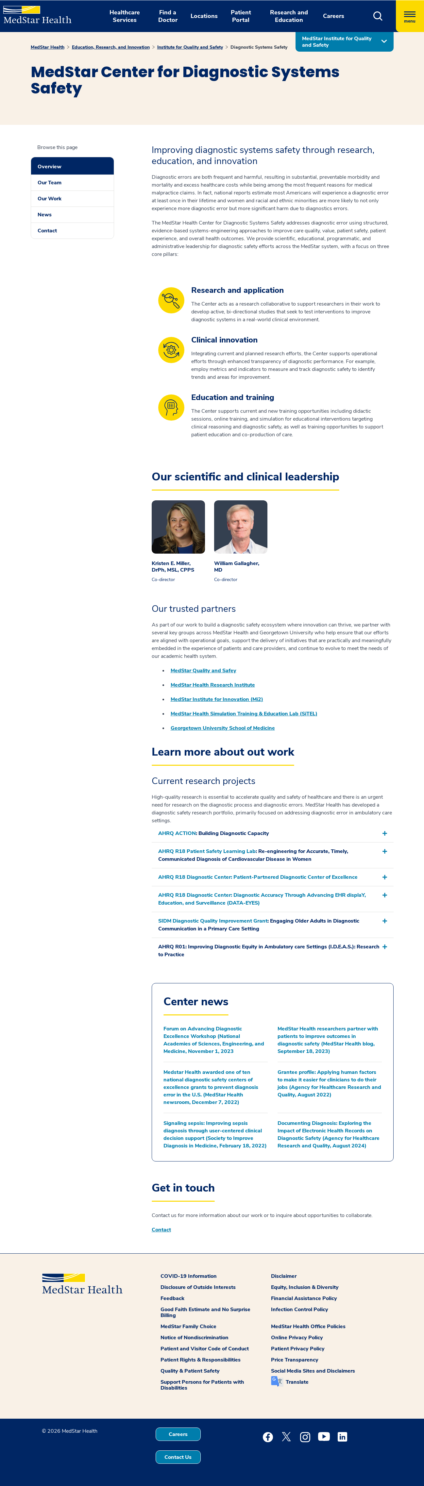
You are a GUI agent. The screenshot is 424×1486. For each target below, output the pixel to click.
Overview (49, 166)
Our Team (49, 182)
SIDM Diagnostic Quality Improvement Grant (212, 921)
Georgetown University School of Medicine (223, 728)
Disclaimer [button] (284, 1276)
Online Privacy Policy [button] (297, 1337)
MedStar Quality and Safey (203, 670)
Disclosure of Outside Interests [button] (198, 1287)
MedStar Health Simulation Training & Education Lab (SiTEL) (244, 713)
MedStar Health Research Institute (213, 685)
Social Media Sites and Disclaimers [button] (313, 1371)
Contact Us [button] (178, 1457)
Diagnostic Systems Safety (258, 47)
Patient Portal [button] (241, 16)
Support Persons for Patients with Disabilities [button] (202, 1385)
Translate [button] (297, 1382)
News (45, 214)
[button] (378, 16)
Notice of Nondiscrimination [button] (195, 1337)
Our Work (49, 198)
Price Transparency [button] (294, 1359)
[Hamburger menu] (410, 16)
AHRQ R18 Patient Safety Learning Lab (207, 851)
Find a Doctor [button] (168, 16)
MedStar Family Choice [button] (188, 1326)
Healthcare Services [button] (125, 16)
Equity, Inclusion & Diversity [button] (305, 1287)
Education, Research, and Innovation (111, 47)
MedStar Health (47, 47)
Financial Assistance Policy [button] (304, 1298)
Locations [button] (204, 16)
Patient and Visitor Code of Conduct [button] (205, 1348)
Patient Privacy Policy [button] (298, 1348)
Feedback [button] (172, 1298)
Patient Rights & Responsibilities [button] (201, 1359)
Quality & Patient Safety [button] (190, 1371)
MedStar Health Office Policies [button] (308, 1326)
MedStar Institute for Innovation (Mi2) (217, 699)
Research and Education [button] (289, 16)
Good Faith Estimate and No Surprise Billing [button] (205, 1312)
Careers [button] (333, 16)
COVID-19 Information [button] (189, 1276)
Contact (47, 230)
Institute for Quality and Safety (190, 47)
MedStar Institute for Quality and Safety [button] (337, 42)
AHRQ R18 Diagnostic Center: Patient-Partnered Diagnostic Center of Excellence (258, 877)
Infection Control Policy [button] (299, 1309)
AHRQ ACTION (177, 833)
